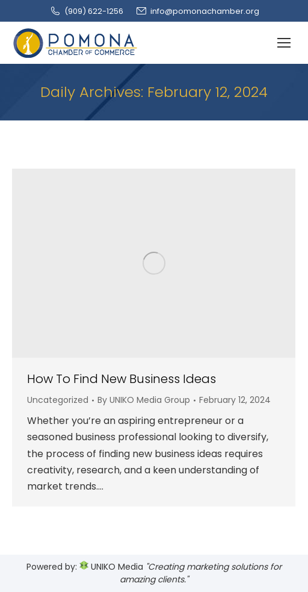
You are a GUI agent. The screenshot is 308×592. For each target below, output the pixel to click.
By (143, 400)
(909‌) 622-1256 (86, 11)
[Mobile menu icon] (284, 43)
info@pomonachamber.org (197, 11)
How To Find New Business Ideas (121, 378)
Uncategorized (57, 400)
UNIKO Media (111, 567)
